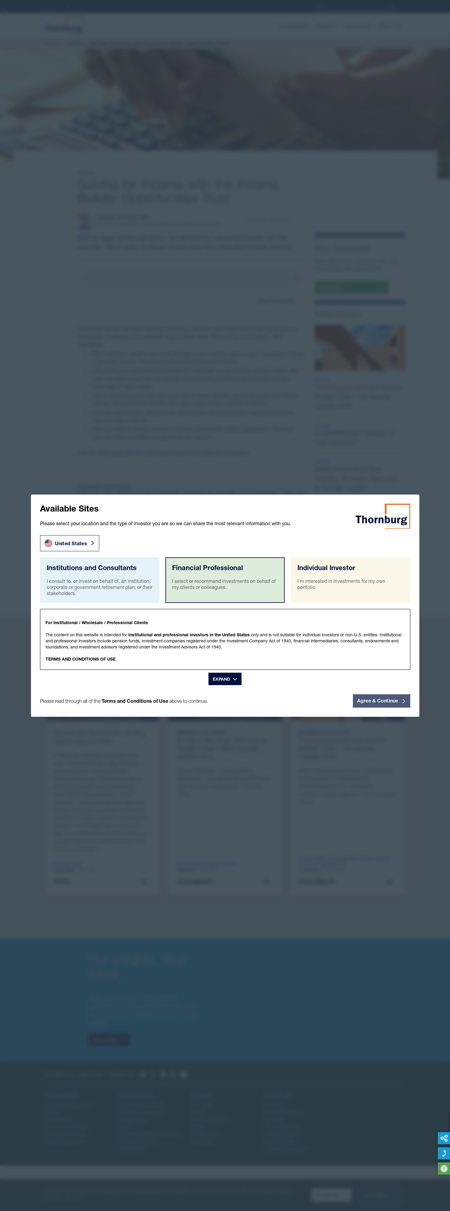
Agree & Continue (381, 701)
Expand (221, 679)
